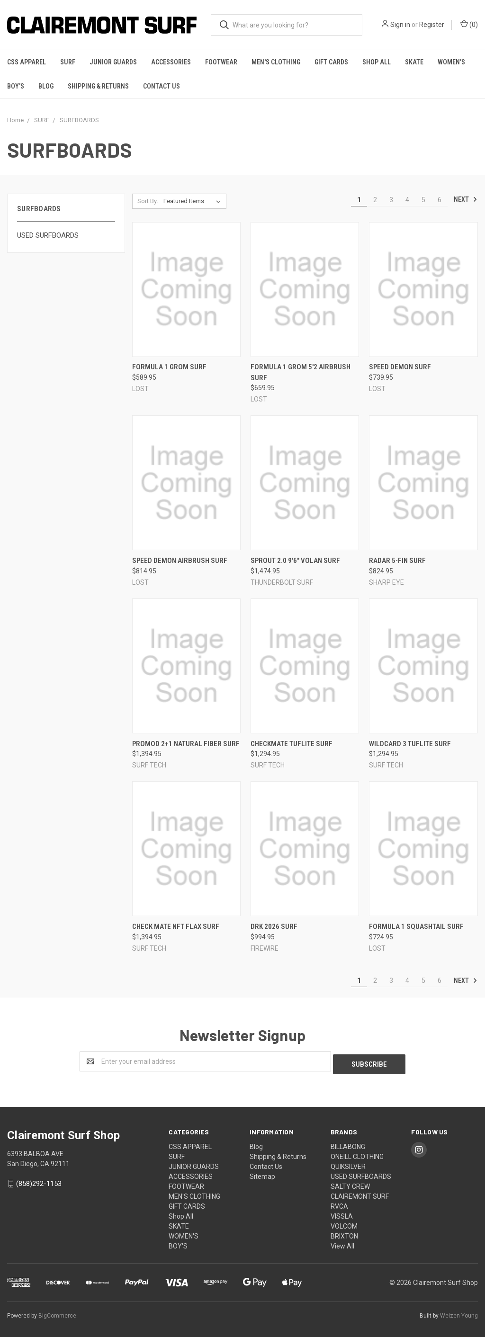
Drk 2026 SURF (274, 926)
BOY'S (15, 86)
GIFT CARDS (331, 62)
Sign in (400, 24)
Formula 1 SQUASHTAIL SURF (416, 926)
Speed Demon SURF (400, 367)
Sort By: (147, 201)
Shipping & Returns (98, 86)
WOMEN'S (451, 62)
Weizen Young (459, 1313)
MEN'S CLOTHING (275, 62)
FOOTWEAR (221, 62)
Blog (46, 86)
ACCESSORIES (171, 62)
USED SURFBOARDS (48, 235)
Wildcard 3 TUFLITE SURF (410, 744)
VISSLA (342, 1213)
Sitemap (262, 1173)
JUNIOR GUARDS (113, 62)
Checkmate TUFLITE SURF (291, 744)
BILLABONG (348, 1144)
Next (465, 199)
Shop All (376, 62)
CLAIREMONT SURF (360, 1193)
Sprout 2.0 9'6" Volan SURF (295, 560)
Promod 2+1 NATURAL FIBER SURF (186, 744)
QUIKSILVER (348, 1164)
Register (431, 24)
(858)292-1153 (39, 1181)
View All (342, 1243)
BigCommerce (57, 1313)
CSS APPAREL (26, 62)
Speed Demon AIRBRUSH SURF (179, 560)
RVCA (339, 1203)
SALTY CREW (350, 1183)
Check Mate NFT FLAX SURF (175, 926)
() (469, 24)
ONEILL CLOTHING (357, 1154)
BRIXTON (344, 1233)
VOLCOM (344, 1223)
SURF (67, 62)
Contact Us (161, 86)
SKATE (414, 62)
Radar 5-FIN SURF (397, 560)
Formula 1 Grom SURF (169, 367)
